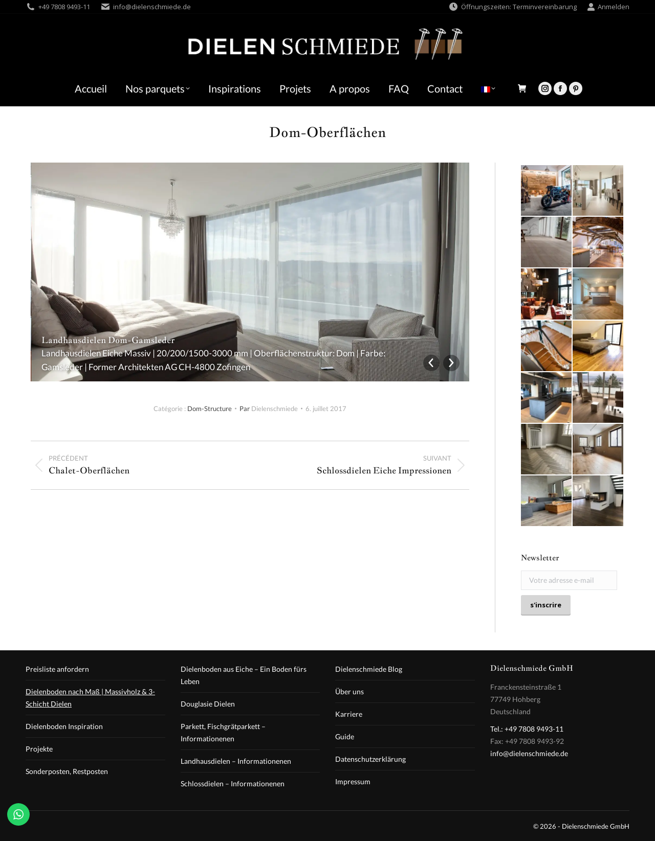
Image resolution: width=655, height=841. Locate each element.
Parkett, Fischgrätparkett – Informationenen (223, 732)
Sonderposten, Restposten (67, 771)
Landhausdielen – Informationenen (236, 761)
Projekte (39, 748)
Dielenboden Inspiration (64, 726)
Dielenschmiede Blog (368, 669)
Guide (344, 736)
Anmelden (608, 7)
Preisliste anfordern (57, 669)
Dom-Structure (209, 408)
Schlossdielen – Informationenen (233, 783)
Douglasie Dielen (208, 703)
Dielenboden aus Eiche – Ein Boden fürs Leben (244, 675)
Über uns (349, 691)
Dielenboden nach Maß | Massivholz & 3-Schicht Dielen (90, 697)
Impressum (352, 781)
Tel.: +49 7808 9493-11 (526, 728)
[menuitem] (488, 88)
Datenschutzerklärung (370, 759)
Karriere (348, 714)
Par (268, 408)
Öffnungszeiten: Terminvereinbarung (512, 7)
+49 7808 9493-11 (64, 6)
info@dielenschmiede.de (152, 6)
